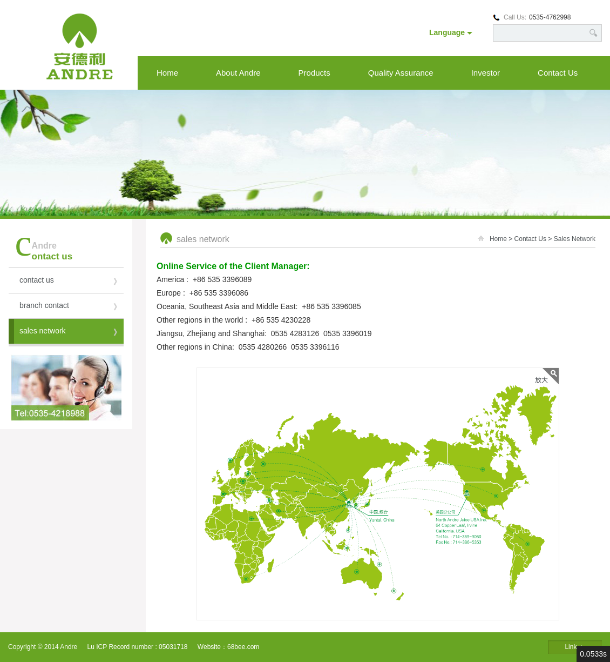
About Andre (238, 72)
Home (167, 72)
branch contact (70, 307)
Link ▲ (575, 647)
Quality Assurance (400, 72)
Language (450, 32)
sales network (70, 332)
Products (314, 72)
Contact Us (558, 72)
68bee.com (243, 647)
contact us (70, 282)
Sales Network (574, 239)
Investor (485, 72)
